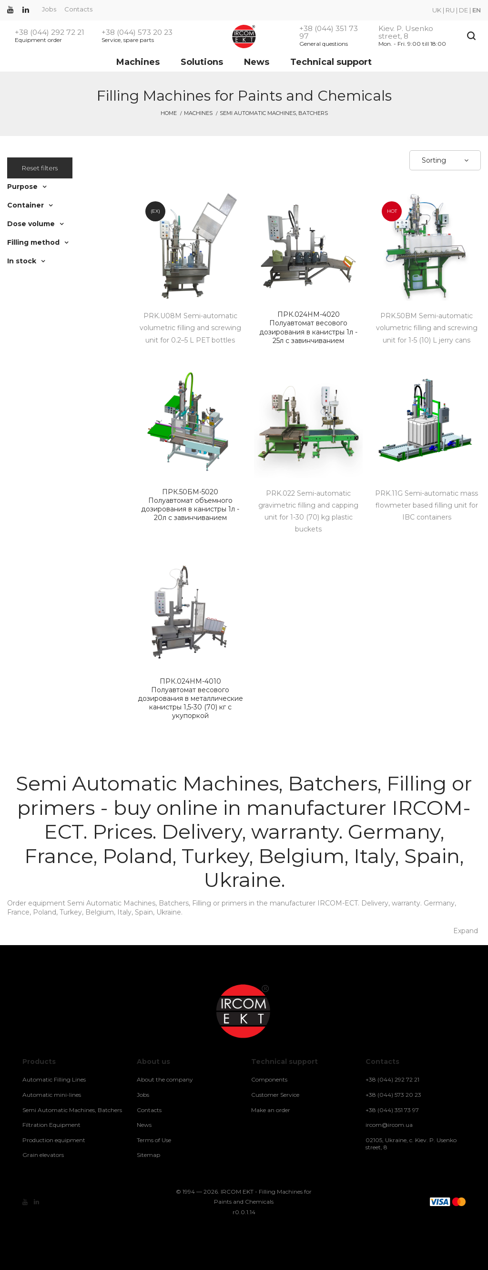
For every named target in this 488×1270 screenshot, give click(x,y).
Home (169, 113)
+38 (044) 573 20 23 (137, 32)
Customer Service (275, 1094)
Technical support (331, 62)
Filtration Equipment (51, 1124)
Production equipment (53, 1140)
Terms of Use (154, 1140)
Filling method (33, 242)
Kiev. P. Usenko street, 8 (405, 32)
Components (269, 1079)
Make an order (270, 1110)
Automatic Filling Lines (54, 1079)
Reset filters (40, 168)
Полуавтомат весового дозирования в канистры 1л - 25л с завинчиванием (308, 327)
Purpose (22, 186)
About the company (165, 1079)
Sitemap (148, 1154)
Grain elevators (43, 1154)
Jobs (49, 9)
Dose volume (31, 223)
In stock (21, 261)
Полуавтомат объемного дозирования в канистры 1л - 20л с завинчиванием (190, 505)
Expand (465, 930)
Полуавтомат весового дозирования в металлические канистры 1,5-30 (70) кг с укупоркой (190, 698)
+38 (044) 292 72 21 (49, 32)
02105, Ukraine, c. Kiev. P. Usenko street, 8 (411, 1143)
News (256, 62)
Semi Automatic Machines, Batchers (72, 1110)
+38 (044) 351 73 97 (328, 32)
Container (25, 205)
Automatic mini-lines (51, 1094)
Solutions (202, 62)
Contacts (78, 9)
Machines (138, 62)
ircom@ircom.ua (389, 1124)
